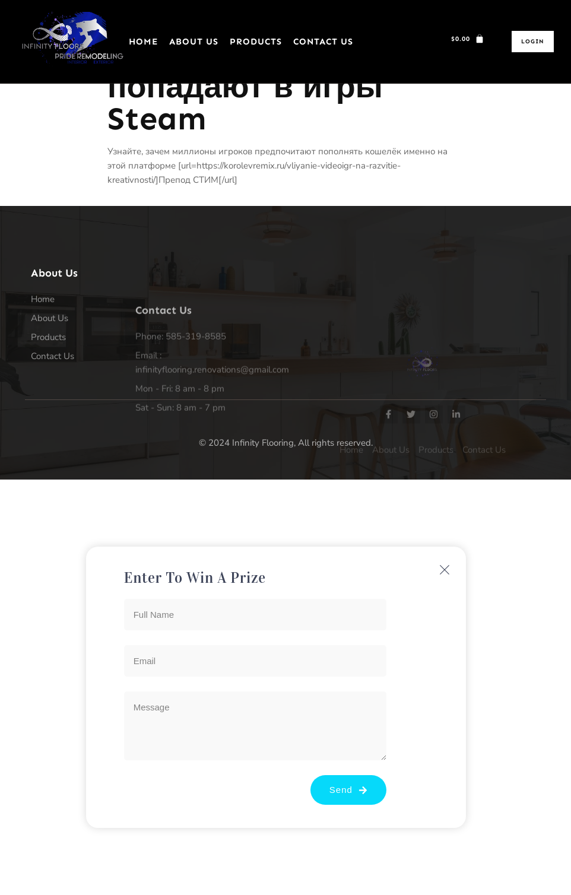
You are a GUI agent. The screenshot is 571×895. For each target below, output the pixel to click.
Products (256, 41)
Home (143, 41)
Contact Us (323, 41)
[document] (285, 687)
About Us (193, 41)
